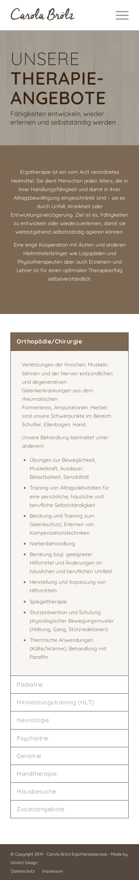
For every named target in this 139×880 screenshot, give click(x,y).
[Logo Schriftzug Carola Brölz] (57, 15)
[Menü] (118, 15)
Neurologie (33, 720)
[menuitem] (118, 15)
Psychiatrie (33, 738)
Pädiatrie (30, 684)
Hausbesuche (36, 791)
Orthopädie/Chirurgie (49, 341)
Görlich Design (23, 862)
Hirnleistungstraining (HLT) (56, 702)
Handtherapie (37, 773)
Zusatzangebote (40, 809)
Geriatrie (29, 755)
